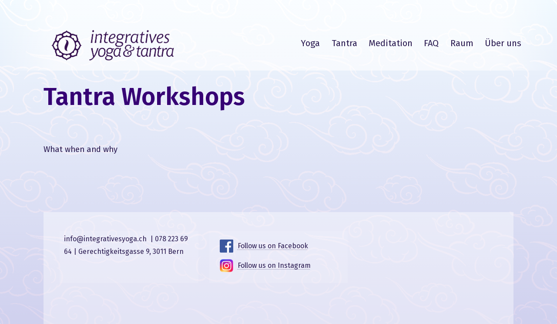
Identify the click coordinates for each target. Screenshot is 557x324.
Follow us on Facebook (273, 246)
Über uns (503, 43)
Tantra (344, 43)
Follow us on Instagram (274, 265)
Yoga (310, 43)
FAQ (431, 43)
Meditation (391, 43)
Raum (461, 43)
